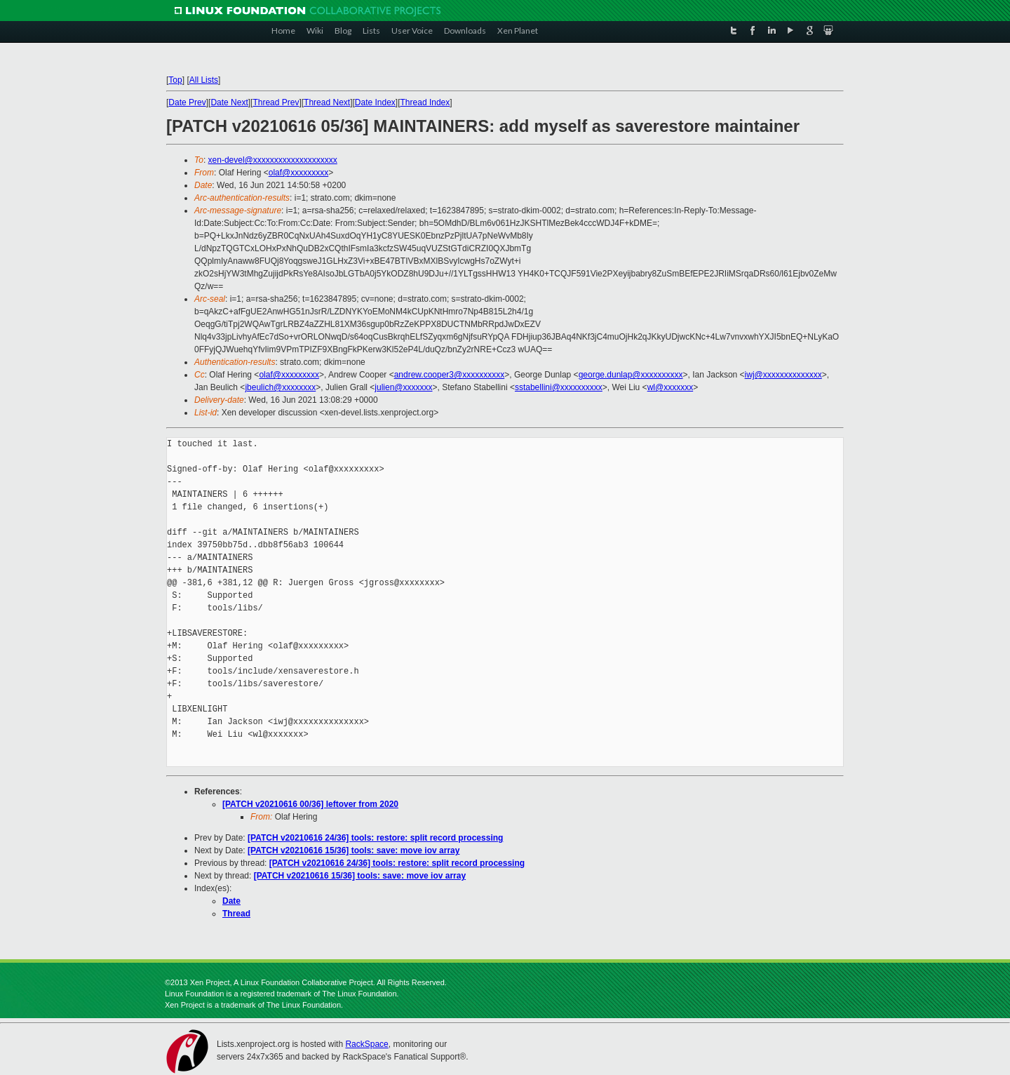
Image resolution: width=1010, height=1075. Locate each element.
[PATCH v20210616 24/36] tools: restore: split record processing (375, 838)
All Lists (203, 80)
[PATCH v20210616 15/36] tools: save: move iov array (353, 850)
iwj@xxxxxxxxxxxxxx (783, 375)
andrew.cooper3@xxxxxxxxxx (449, 375)
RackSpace (366, 1044)
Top (175, 80)
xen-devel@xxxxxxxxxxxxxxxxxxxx (272, 160)
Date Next (229, 102)
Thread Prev (275, 102)
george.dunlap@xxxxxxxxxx (631, 375)
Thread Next (327, 102)
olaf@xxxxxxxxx (299, 173)
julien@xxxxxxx (403, 387)
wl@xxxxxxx (670, 387)
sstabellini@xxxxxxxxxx (558, 387)
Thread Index (425, 102)
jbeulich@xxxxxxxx (280, 387)
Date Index (375, 102)
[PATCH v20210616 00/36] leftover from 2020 (310, 804)
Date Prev (187, 102)
